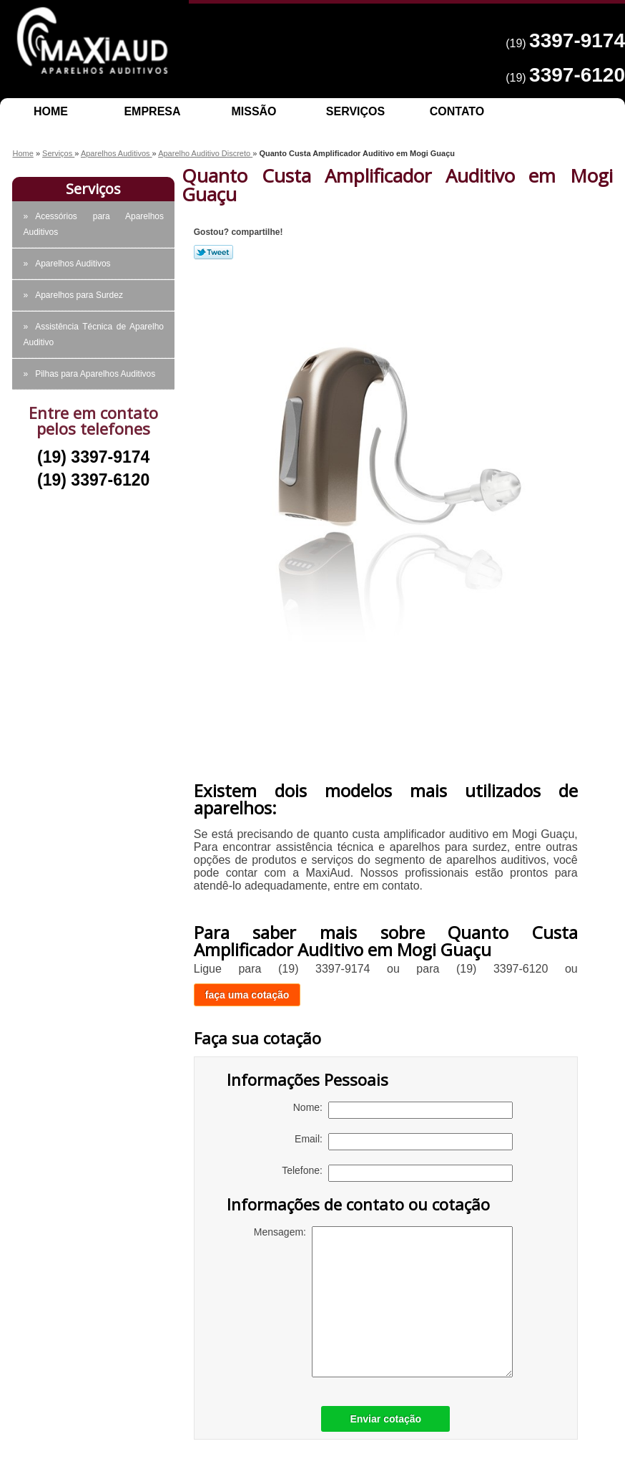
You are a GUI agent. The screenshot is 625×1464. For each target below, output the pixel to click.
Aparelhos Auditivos (72, 264)
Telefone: (397, 1173)
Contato (457, 111)
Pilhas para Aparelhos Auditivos (95, 374)
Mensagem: (383, 1301)
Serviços (355, 111)
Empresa (152, 111)
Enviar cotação (385, 1419)
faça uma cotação (247, 995)
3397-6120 (577, 75)
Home (51, 111)
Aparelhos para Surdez (79, 295)
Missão (253, 111)
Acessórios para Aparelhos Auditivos (93, 224)
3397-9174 (577, 40)
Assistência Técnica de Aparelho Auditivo (93, 334)
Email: (404, 1141)
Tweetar (213, 252)
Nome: (403, 1110)
